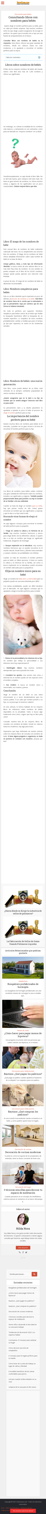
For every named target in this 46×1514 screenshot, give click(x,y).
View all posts (23, 1248)
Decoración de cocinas (23, 1149)
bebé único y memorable (28, 579)
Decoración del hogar (23, 1187)
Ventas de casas (23, 1030)
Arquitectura (23, 981)
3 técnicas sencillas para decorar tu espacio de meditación (23, 1191)
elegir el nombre (9, 413)
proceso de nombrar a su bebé (22, 299)
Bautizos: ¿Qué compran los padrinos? (23, 1113)
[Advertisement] (23, 101)
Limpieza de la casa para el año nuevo (22, 1387)
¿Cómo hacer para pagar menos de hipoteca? (23, 1035)
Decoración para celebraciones (23, 1071)
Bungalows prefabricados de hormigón (23, 985)
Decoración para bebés (23, 14)
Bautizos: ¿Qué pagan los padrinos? (23, 1073)
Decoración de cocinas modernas (23, 1152)
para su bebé (37, 506)
